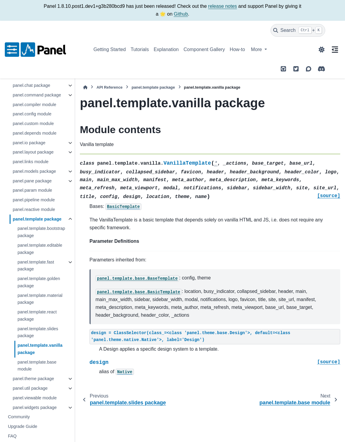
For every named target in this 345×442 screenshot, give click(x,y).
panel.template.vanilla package (39, 349)
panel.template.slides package (37, 332)
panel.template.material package (39, 299)
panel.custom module (33, 123)
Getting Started (109, 49)
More (257, 49)
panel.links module (30, 161)
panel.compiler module (34, 104)
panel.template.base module (36, 366)
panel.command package (37, 95)
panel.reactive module (34, 209)
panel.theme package (33, 378)
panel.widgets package (34, 407)
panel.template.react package (36, 315)
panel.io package (29, 142)
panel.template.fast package (35, 266)
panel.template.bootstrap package (41, 232)
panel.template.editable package (39, 249)
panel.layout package (33, 152)
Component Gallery (204, 49)
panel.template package (37, 219)
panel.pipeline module (34, 199)
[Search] (298, 30)
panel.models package (34, 171)
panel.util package (30, 388)
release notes (222, 6)
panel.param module (32, 190)
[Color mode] (321, 49)
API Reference (109, 87)
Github (181, 14)
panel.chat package (31, 85)
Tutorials (140, 49)
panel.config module (32, 113)
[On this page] (335, 49)
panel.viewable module (34, 397)
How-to (237, 49)
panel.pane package (32, 180)
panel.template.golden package (38, 282)
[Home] (85, 87)
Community (19, 416)
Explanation (166, 49)
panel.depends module (34, 133)
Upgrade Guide (22, 426)
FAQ (12, 436)
